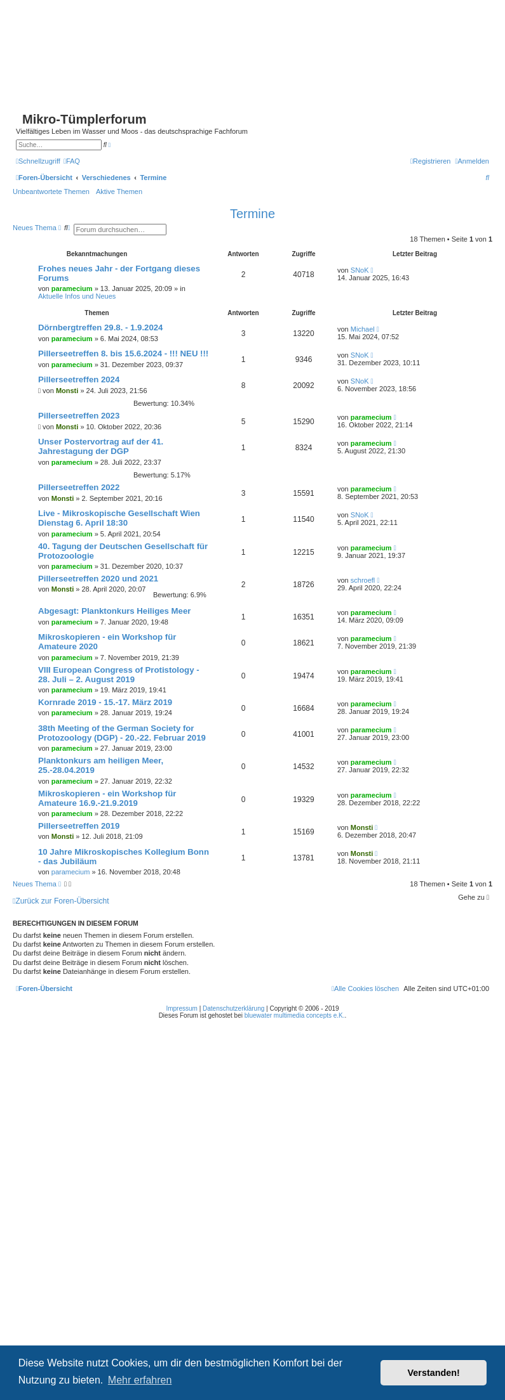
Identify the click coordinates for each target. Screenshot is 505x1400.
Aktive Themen (119, 191)
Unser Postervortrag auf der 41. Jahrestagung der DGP (100, 446)
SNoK (360, 270)
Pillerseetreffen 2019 (78, 826)
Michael (363, 329)
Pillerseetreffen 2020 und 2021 (98, 578)
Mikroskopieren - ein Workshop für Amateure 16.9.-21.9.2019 (107, 798)
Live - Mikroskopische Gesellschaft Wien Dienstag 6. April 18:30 (119, 518)
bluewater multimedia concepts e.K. (295, 1015)
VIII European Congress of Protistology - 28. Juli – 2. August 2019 (118, 674)
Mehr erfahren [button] (140, 1380)
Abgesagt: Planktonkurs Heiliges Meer (114, 611)
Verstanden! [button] (434, 1373)
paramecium (72, 288)
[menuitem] (72, 161)
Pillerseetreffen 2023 (78, 415)
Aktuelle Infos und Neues (77, 296)
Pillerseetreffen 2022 (78, 487)
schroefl (363, 580)
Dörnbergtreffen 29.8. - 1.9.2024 (100, 327)
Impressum (181, 1008)
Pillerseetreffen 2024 (78, 379)
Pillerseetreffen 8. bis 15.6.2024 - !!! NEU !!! (123, 353)
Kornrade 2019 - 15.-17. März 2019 (105, 702)
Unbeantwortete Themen (51, 191)
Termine (252, 214)
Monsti (67, 390)
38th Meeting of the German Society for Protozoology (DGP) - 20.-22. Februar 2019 (122, 732)
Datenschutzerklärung (233, 1008)
